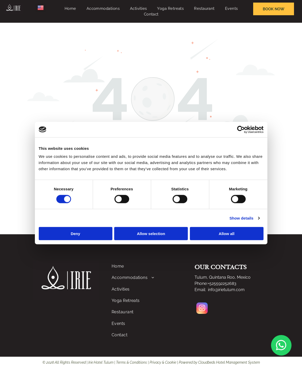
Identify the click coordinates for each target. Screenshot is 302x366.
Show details (241, 218)
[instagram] (202, 308)
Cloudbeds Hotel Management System (229, 362)
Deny (75, 233)
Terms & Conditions (131, 362)
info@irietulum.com (226, 289)
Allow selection (151, 233)
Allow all (227, 233)
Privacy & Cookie (163, 362)
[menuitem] (70, 9)
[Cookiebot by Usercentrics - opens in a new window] (241, 129)
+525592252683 (221, 283)
